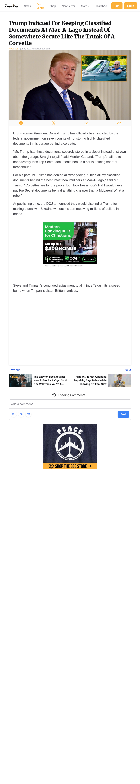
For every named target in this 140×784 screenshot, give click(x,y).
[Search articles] (101, 6)
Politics (13, 80)
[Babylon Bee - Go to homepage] (11, 5)
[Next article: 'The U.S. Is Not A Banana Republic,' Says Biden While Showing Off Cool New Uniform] (101, 402)
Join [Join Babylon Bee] (116, 6)
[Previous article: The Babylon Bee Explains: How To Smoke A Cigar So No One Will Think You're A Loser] (39, 402)
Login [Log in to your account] (130, 6)
